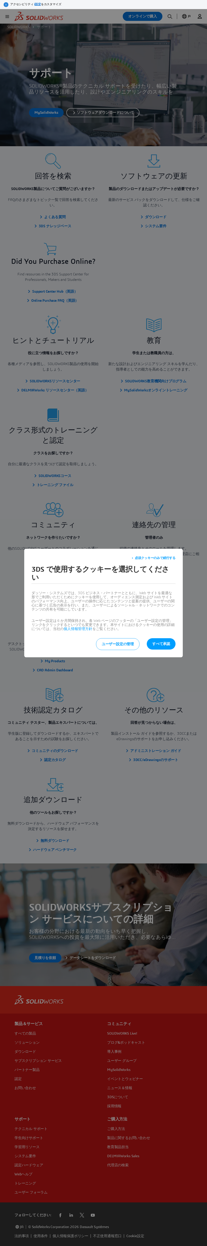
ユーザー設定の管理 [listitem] (118, 644)
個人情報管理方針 (78, 629)
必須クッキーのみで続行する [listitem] (155, 558)
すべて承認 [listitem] (161, 644)
